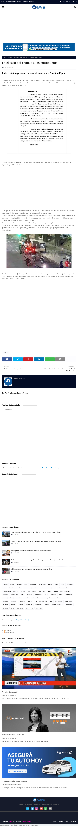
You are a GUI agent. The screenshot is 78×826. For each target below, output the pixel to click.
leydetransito (7, 591)
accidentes (36, 588)
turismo (23, 591)
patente (30, 601)
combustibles (38, 594)
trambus (65, 598)
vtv (29, 591)
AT (26, 378)
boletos (39, 598)
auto (33, 598)
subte (22, 594)
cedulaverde (68, 601)
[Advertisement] (39, 26)
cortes (50, 584)
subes (13, 608)
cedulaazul (22, 601)
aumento (5, 601)
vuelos (34, 591)
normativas (42, 591)
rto (36, 601)
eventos (19, 588)
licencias (11, 588)
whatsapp (39, 608)
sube (66, 588)
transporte (27, 588)
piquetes (15, 591)
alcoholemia (14, 594)
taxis (4, 598)
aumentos (70, 584)
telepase (29, 594)
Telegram (28, 620)
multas (10, 598)
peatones (5, 608)
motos (60, 594)
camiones (13, 601)
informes (16, 57)
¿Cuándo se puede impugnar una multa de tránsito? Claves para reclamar (36, 532)
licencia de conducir (57, 604)
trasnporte (20, 608)
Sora (10, 821)
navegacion (69, 604)
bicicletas (6, 594)
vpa (32, 608)
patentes (53, 594)
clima (4, 588)
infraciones (28, 604)
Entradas (7, 630)
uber (27, 608)
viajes (46, 594)
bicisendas (18, 598)
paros (62, 584)
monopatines (48, 598)
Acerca (61, 821)
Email (22, 620)
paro (54, 588)
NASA (50, 601)
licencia (47, 604)
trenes (12, 584)
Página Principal (8, 57)
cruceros (13, 604)
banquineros (68, 594)
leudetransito (38, 604)
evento (21, 604)
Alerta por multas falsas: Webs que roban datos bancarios (31, 551)
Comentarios (9, 632)
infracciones (42, 584)
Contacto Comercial (28, 1)
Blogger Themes (26, 821)
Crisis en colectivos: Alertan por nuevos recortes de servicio (31, 569)
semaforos (57, 598)
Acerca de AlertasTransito (13, 1)
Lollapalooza (43, 601)
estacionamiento (65, 591)
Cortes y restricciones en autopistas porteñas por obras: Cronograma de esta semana (40, 560)
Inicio (2, 1)
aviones (60, 588)
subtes (56, 584)
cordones (5, 604)
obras (49, 591)
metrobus (26, 598)
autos (26, 584)
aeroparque (58, 601)
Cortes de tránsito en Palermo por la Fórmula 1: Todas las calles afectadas (36, 541)
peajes (56, 591)
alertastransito (45, 588)
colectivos (33, 584)
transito (5, 584)
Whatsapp (17, 620)
